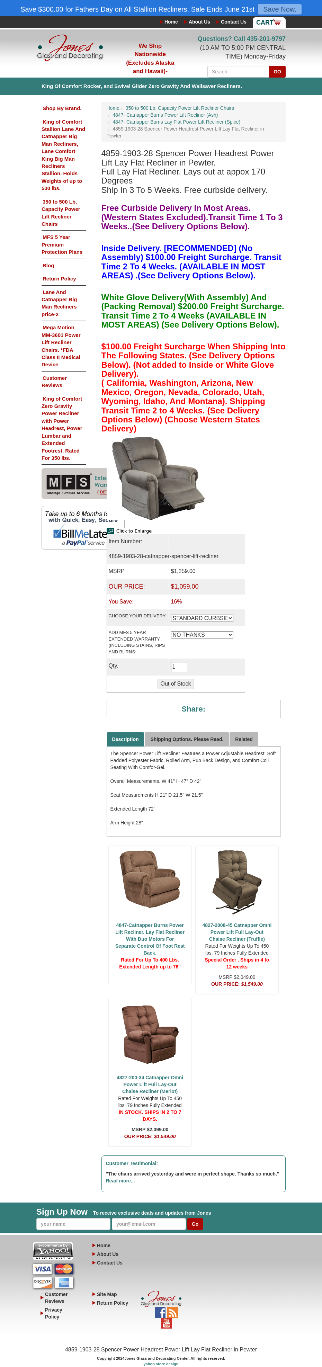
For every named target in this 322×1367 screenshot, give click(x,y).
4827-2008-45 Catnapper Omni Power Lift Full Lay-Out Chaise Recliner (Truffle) (236, 932)
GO (277, 71)
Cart (265, 22)
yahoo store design (161, 1364)
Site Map (107, 1294)
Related (244, 739)
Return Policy (59, 279)
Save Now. (279, 10)
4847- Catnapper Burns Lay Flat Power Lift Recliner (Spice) (176, 122)
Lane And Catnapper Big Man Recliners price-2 (59, 303)
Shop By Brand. (62, 108)
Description (125, 739)
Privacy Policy (53, 1313)
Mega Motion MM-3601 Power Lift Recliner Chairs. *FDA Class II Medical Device (61, 345)
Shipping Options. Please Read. (187, 739)
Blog (48, 265)
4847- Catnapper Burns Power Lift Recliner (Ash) (165, 115)
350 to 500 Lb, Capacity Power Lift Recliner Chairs (61, 213)
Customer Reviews (54, 381)
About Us (199, 22)
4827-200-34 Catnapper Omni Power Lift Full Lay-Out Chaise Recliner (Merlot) (150, 1084)
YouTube (166, 1321)
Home (171, 22)
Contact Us (234, 22)
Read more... (120, 1180)
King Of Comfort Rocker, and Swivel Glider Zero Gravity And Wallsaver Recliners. (142, 86)
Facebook (160, 1310)
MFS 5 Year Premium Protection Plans (62, 244)
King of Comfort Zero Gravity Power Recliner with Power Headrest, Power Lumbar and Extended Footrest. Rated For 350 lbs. (62, 428)
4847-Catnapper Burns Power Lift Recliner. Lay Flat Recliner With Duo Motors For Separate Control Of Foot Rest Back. (150, 939)
